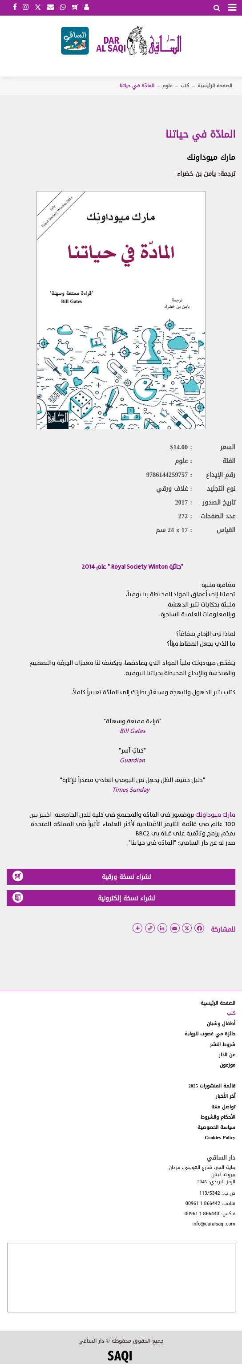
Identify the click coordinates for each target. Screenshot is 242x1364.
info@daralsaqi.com (214, 1224)
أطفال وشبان (221, 1023)
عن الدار (227, 1054)
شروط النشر (222, 1044)
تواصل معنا (223, 1107)
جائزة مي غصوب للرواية (210, 1033)
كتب (185, 85)
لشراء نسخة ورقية (81, 877)
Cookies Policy (220, 1137)
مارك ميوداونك (211, 157)
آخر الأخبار (225, 1096)
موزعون (227, 1065)
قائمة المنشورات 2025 (211, 1086)
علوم (167, 85)
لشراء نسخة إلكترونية (83, 898)
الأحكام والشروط (218, 1117)
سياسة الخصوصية (216, 1127)
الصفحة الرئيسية (215, 85)
